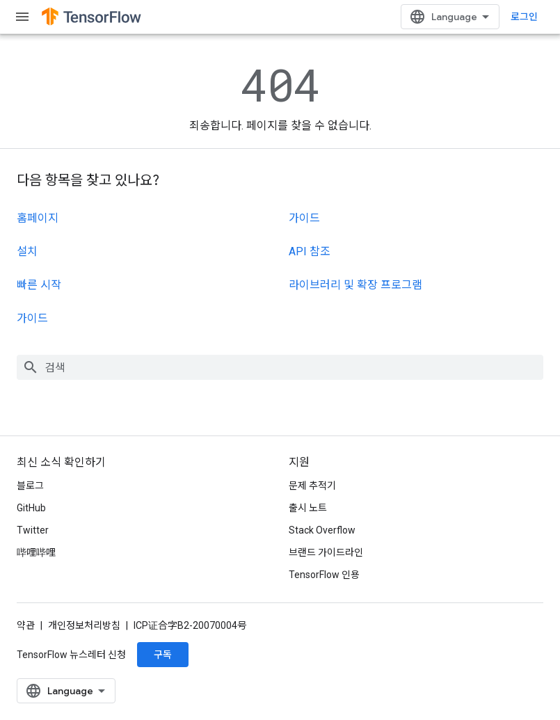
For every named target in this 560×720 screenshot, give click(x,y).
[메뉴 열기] (22, 16)
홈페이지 (37, 218)
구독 (163, 654)
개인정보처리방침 (84, 625)
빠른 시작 (39, 284)
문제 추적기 (312, 485)
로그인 (524, 16)
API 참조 (309, 251)
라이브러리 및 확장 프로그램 (355, 284)
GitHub (31, 507)
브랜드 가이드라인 (326, 552)
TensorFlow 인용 (324, 574)
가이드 (32, 318)
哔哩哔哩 (36, 552)
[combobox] (280, 367)
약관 (26, 625)
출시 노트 (308, 507)
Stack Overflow (322, 530)
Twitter (33, 530)
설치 (27, 251)
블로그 (30, 485)
